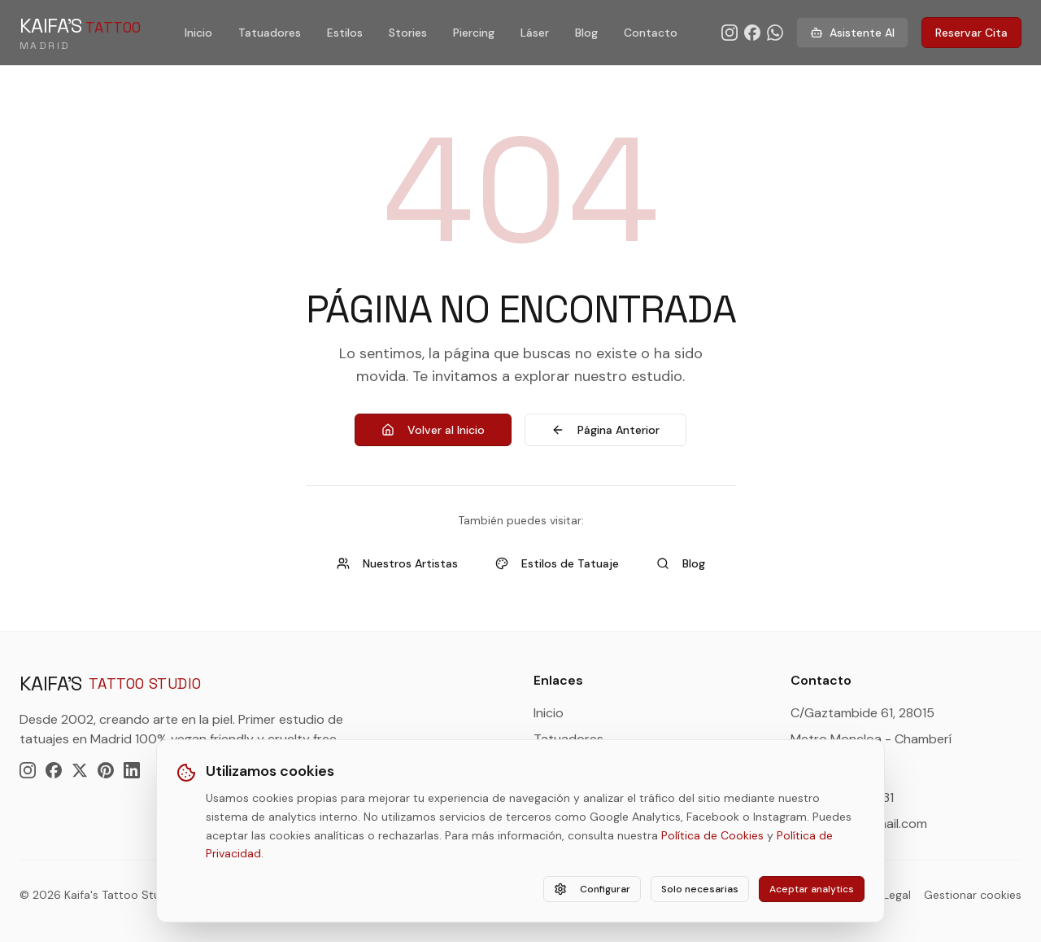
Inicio (198, 32)
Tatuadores (269, 32)
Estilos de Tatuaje (557, 563)
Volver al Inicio (433, 430)
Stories (408, 32)
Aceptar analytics (811, 889)
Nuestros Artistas (397, 563)
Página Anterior (605, 430)
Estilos (345, 32)
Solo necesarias (699, 889)
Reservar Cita (971, 32)
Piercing (473, 32)
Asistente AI (852, 32)
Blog (586, 32)
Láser (534, 32)
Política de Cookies (712, 835)
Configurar (592, 889)
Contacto (650, 32)
